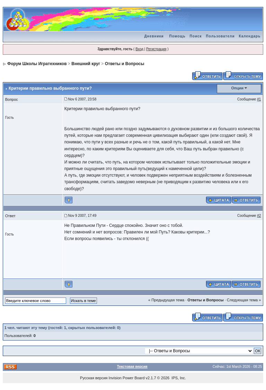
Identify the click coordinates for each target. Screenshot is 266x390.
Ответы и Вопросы (124, 63)
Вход (139, 49)
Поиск (196, 36)
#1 (259, 99)
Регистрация (156, 49)
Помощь (177, 36)
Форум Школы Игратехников (37, 63)
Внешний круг (85, 63)
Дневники (153, 36)
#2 (259, 216)
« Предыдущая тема (166, 300)
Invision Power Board (127, 378)
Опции (237, 88)
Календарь (250, 36)
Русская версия (93, 378)
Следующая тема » (244, 300)
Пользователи (220, 36)
